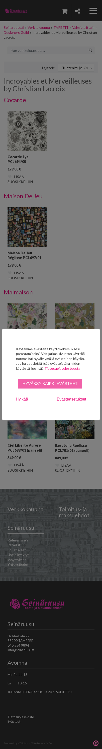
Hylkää (22, 399)
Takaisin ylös (95, 742)
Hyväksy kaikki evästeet (50, 384)
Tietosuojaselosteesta (62, 368)
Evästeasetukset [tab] (71, 399)
